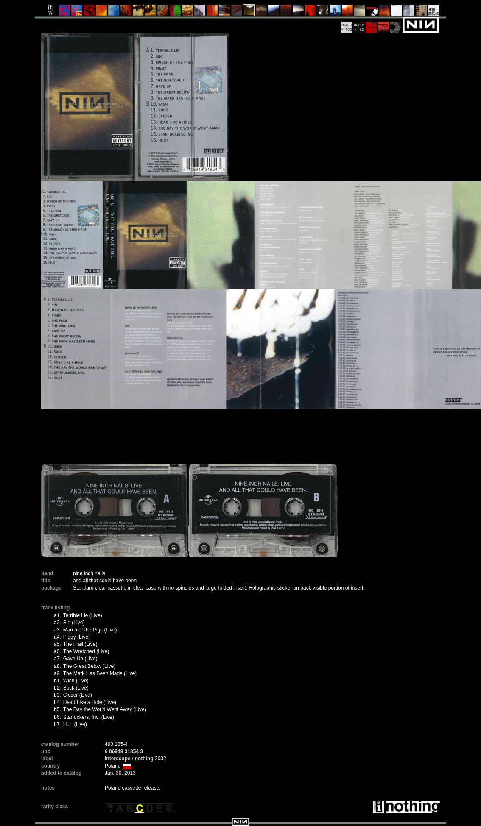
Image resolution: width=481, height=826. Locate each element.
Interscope (118, 759)
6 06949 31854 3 (124, 751)
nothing (144, 759)
